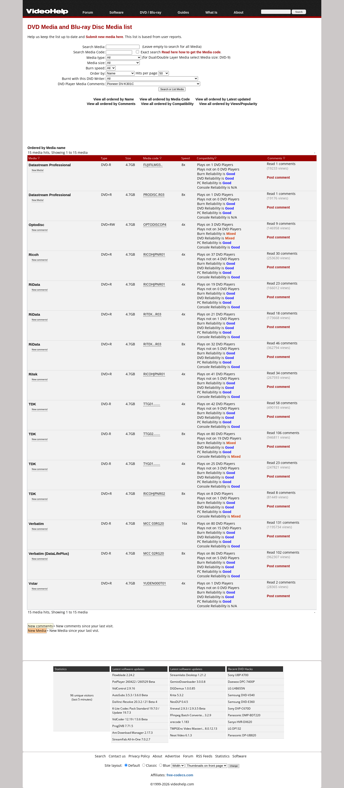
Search (100, 756)
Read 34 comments (282, 373)
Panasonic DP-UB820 (242, 735)
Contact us (117, 756)
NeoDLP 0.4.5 (179, 702)
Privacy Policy (139, 756)
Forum (88, 12)
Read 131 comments (283, 522)
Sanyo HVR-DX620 (240, 722)
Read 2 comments (281, 582)
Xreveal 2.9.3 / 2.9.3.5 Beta (187, 708)
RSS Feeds (204, 756)
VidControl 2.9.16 (123, 688)
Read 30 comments (282, 253)
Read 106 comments (283, 432)
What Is (211, 12)
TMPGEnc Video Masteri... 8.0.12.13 (193, 729)
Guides (183, 12)
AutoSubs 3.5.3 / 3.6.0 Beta (130, 695)
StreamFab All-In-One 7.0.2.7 (131, 739)
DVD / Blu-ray (150, 12)
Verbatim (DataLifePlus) (49, 553)
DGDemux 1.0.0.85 (182, 688)
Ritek (33, 374)
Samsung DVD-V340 (241, 695)
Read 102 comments (283, 552)
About (238, 12)
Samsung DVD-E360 (241, 702)
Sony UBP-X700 (238, 675)
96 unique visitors (82, 695)
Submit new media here (104, 36)
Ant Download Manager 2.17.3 (132, 733)
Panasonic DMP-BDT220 (244, 715)
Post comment (278, 177)
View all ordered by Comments (111, 103)
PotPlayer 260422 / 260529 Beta (133, 682)
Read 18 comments (282, 313)
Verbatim (36, 523)
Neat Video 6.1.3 (181, 735)
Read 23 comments (282, 283)
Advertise (172, 756)
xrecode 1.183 (179, 722)
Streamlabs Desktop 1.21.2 (188, 675)
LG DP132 (234, 729)
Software (116, 12)
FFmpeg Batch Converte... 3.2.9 (190, 715)
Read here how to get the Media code (191, 52)
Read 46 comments (282, 343)
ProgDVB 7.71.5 (122, 726)
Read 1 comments (281, 163)
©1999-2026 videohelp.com (172, 784)
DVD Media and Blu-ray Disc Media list (79, 27)
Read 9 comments (281, 223)
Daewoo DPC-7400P (241, 682)
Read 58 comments (282, 403)
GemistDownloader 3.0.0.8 (187, 682)
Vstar (33, 583)
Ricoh (34, 254)
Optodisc (36, 224)
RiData (34, 284)
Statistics (222, 756)
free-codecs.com (180, 775)
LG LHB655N (236, 688)
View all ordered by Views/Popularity (228, 103)
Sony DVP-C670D (239, 708)
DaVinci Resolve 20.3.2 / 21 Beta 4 (134, 702)
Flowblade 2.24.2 (123, 675)
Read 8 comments (281, 492)
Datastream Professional (50, 164)
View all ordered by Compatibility (167, 103)
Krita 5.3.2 (176, 695)
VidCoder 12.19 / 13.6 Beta (130, 719)
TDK (32, 404)
